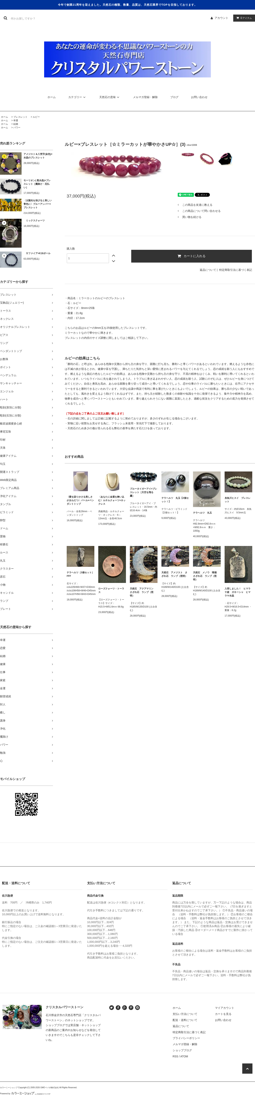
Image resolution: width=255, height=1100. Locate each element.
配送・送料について (185, 1020)
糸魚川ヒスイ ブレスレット (237, 500)
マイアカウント (224, 1007)
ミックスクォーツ (34, 220)
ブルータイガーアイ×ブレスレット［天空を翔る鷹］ (143, 492)
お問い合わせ (199, 97)
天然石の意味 (109, 97)
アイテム (243, 17)
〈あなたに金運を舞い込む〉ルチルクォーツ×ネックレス (112, 500)
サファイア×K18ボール (37, 253)
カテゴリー (77, 97)
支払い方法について (185, 1013)
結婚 (15, 124)
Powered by (25, 1094)
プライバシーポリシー (186, 1038)
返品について (208, 269)
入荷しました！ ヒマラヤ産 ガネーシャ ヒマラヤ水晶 (237, 592)
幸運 (15, 120)
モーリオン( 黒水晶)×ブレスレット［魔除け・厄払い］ (37, 184)
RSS (175, 1056)
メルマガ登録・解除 (145, 97)
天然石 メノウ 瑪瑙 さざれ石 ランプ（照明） (206, 576)
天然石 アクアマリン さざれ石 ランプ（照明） (143, 592)
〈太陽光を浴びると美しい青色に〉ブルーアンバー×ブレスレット (38, 204)
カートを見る (223, 1013)
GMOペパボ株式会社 (49, 1087)
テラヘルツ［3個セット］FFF (80, 574)
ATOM (184, 1056)
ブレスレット (20, 117)
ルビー (36, 117)
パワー (16, 127)
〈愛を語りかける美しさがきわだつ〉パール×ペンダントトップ (80, 500)
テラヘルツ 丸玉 (202, 512)
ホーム (51, 97)
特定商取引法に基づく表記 (235, 269)
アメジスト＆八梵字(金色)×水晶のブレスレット (38, 156)
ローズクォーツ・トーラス (111, 590)
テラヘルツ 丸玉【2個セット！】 (175, 500)
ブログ (174, 97)
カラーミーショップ (9, 1087)
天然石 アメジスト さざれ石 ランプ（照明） (174, 574)
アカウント (221, 17)
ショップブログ (182, 1050)
